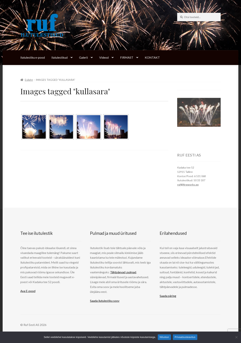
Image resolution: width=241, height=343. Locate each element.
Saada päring (168, 296)
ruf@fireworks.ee (188, 184)
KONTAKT (152, 57)
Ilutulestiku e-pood (32, 57)
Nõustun (164, 337)
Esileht (29, 79)
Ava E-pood (27, 291)
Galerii (83, 57)
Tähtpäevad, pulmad (123, 272)
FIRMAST (126, 57)
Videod (104, 57)
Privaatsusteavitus (185, 337)
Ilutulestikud (59, 57)
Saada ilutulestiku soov (104, 300)
